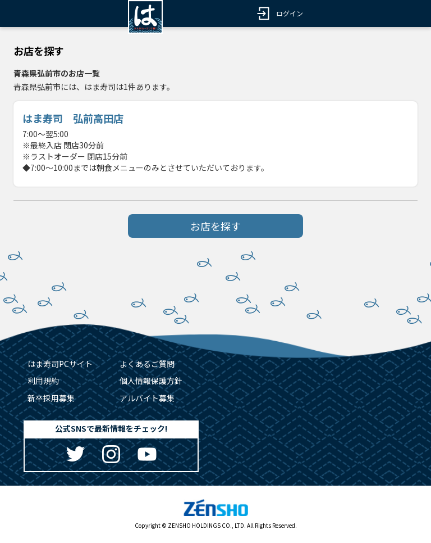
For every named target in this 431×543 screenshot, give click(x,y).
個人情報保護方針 (151, 380)
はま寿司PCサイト (60, 363)
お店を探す (215, 226)
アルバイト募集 (147, 398)
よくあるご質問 (147, 363)
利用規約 (43, 380)
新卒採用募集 (51, 398)
